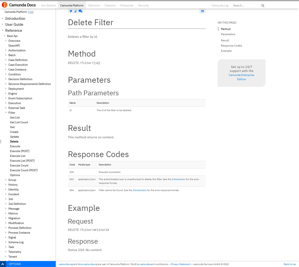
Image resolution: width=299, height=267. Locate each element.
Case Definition (18, 60)
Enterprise (127, 5)
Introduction (15, 18)
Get (12, 127)
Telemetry (14, 252)
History (13, 184)
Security (143, 5)
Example (226, 51)
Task (11, 247)
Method (226, 29)
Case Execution (18, 65)
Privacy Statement (180, 264)
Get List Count (19, 122)
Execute (15, 146)
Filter (11, 113)
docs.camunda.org (87, 264)
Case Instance (17, 69)
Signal (12, 237)
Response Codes (231, 45)
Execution (14, 103)
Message (13, 208)
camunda (145, 264)
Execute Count (19, 165)
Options (15, 175)
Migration (14, 218)
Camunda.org (220, 5)
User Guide (14, 24)
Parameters (228, 34)
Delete (14, 141)
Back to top (290, 264)
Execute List (17, 156)
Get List (15, 117)
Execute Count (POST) (24, 170)
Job (10, 199)
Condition (14, 74)
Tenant (12, 256)
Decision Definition (20, 79)
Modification (16, 223)
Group (12, 180)
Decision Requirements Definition (29, 84)
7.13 (31, 12)
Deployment (16, 89)
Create (14, 132)
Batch (12, 55)
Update (14, 136)
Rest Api (12, 36)
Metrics (13, 213)
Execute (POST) (20, 151)
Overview (14, 41)
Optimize (94, 5)
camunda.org (66, 264)
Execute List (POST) (22, 160)
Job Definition (17, 204)
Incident (13, 194)
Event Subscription (20, 98)
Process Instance (19, 232)
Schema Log (15, 242)
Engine (12, 93)
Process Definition (19, 228)
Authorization (17, 50)
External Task (16, 108)
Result (225, 40)
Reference (13, 30)
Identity (13, 189)
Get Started (48, 5)
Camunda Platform (71, 5)
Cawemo (110, 5)
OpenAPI (14, 45)
